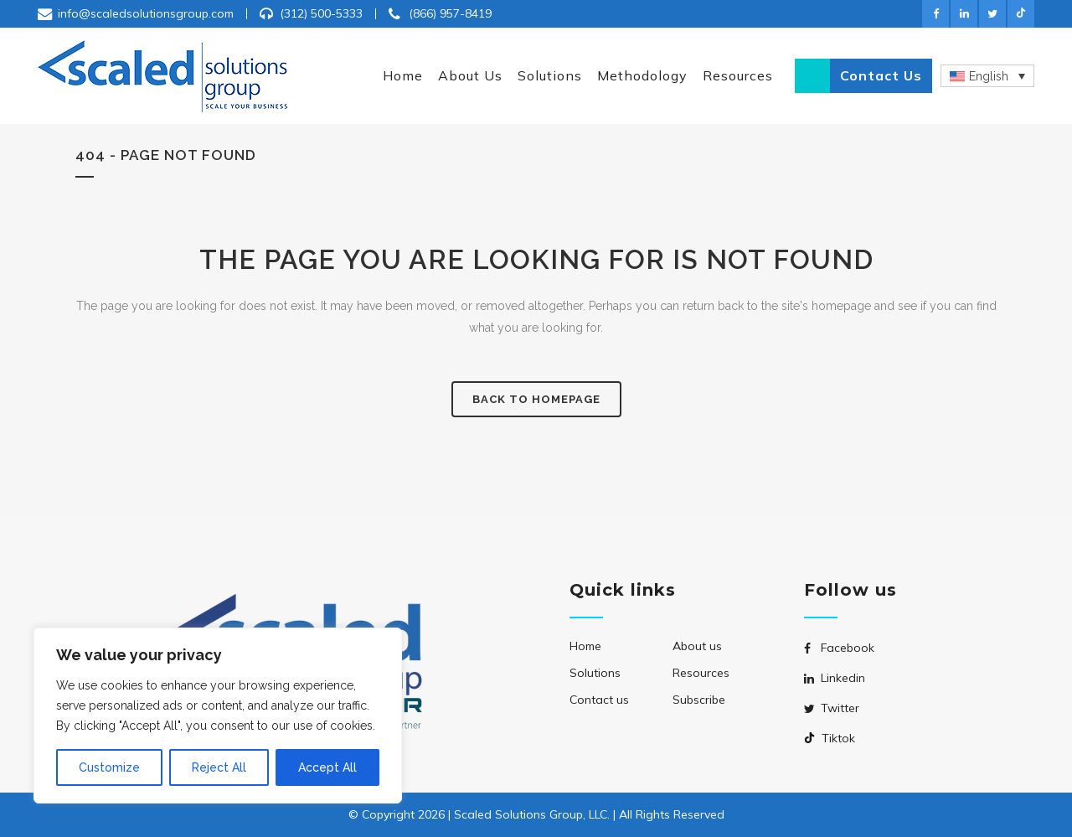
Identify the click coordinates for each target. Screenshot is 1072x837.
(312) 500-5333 (321, 13)
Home (585, 646)
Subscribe (699, 699)
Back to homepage (536, 399)
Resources (701, 672)
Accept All (327, 767)
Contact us (881, 75)
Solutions (595, 672)
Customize (109, 767)
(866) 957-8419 (450, 13)
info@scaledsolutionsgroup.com (146, 13)
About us (697, 646)
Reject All (219, 767)
